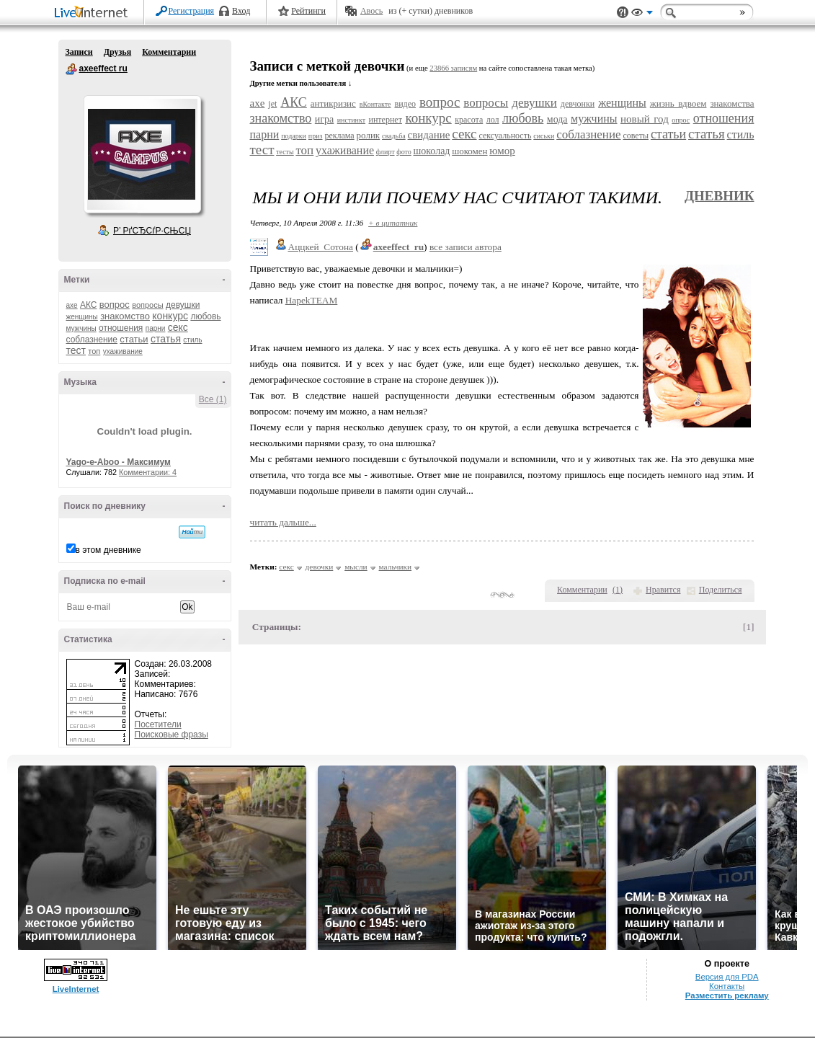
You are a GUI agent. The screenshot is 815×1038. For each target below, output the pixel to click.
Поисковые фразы (171, 734)
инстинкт (351, 120)
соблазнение (92, 339)
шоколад (431, 151)
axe (72, 305)
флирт (385, 152)
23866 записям (453, 68)
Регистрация (192, 11)
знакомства (732, 103)
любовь (205, 316)
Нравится (663, 590)
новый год (644, 119)
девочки (320, 566)
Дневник (719, 195)
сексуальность (504, 135)
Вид (642, 14)
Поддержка (622, 12)
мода (557, 119)
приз (315, 136)
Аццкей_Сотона (321, 246)
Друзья (117, 52)
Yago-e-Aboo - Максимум (119, 462)
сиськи (543, 136)
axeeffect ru (71, 69)
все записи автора (465, 246)
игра (324, 119)
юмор (502, 150)
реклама (339, 135)
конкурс (170, 315)
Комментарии (169, 52)
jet (272, 104)
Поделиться (720, 590)
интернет (385, 120)
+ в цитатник (392, 222)
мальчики (395, 566)
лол (492, 120)
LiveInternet (94, 13)
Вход (241, 11)
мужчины (81, 328)
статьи (134, 339)
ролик (368, 135)
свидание (429, 135)
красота (469, 120)
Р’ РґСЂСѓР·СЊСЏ (152, 231)
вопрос (114, 304)
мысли (356, 566)
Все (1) (213, 399)
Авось (371, 11)
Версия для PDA (727, 976)
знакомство (125, 316)
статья (166, 339)
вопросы (147, 305)
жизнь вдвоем (678, 103)
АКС (88, 305)
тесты (285, 152)
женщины (82, 317)
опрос (681, 120)
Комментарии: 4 (148, 472)
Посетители (158, 724)
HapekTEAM (311, 300)
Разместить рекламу (727, 995)
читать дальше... (283, 522)
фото (403, 152)
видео (405, 104)
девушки (183, 305)
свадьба (394, 136)
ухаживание (123, 351)
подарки (293, 136)
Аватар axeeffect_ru (142, 154)
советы (636, 135)
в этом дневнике (108, 550)
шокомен (469, 151)
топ (94, 351)
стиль (192, 340)
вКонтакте (375, 104)
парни (156, 328)
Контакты (726, 986)
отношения (121, 328)
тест (76, 350)
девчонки (577, 104)
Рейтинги (308, 11)
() (618, 590)
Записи (79, 52)
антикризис (333, 103)
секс (178, 327)
